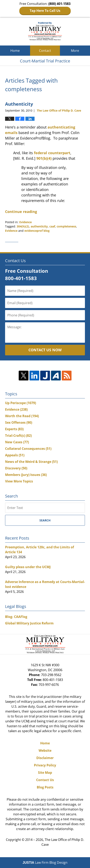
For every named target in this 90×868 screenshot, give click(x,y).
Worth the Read (22, 416)
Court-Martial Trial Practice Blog (45, 31)
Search (45, 520)
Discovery (16, 468)
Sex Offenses (18, 422)
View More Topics (19, 481)
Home (15, 50)
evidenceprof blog (37, 231)
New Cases (17, 442)
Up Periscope (20, 403)
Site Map (45, 772)
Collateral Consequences (28, 448)
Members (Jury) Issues (26, 474)
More (75, 50)
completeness (66, 226)
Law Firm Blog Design (45, 862)
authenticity (39, 226)
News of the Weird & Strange (31, 461)
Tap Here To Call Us (45, 10)
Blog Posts (45, 787)
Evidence (25, 222)
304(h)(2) (23, 226)
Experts (14, 429)
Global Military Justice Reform (29, 623)
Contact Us (45, 780)
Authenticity (19, 104)
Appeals (14, 455)
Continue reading (21, 211)
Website (45, 750)
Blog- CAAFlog (16, 616)
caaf (52, 226)
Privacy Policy (45, 765)
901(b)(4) (44, 158)
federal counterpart (52, 152)
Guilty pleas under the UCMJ (28, 567)
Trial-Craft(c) (18, 435)
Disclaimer (45, 758)
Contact (45, 50)
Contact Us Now (45, 349)
